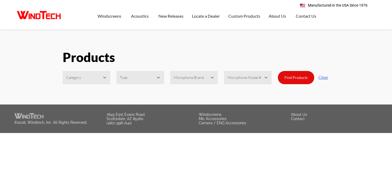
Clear (323, 77)
